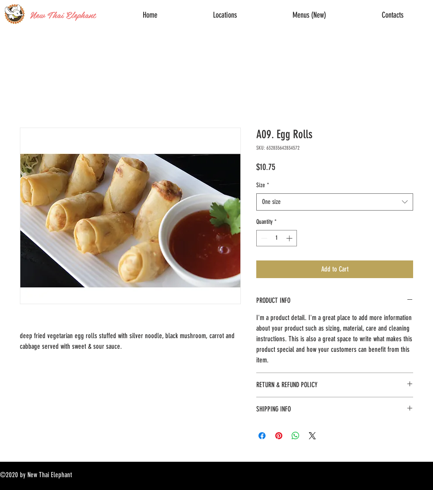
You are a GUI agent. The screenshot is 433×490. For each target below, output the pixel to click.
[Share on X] (312, 435)
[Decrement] (263, 238)
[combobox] (334, 202)
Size (262, 185)
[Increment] (290, 238)
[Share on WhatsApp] (295, 435)
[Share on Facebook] (262, 435)
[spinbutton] (277, 238)
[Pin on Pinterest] (278, 435)
